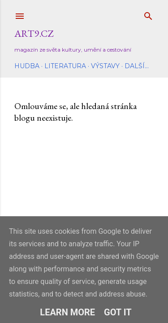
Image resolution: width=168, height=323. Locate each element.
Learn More (67, 312)
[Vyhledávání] (148, 14)
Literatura (65, 66)
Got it (118, 312)
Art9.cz (33, 33)
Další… (137, 66)
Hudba (26, 66)
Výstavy (105, 66)
